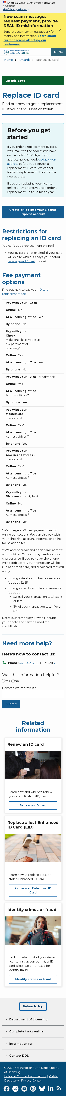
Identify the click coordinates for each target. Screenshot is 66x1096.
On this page (15, 80)
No (17, 681)
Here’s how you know (15, 9)
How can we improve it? (19, 688)
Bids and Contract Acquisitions (25, 1076)
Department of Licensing (26, 1019)
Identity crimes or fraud (33, 979)
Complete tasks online (24, 1031)
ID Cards (24, 59)
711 (56, 663)
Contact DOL (17, 1055)
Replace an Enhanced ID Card (33, 890)
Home (8, 59)
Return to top (33, 1006)
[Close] (60, 31)
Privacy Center (31, 1080)
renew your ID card (21, 261)
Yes (7, 681)
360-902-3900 (29, 663)
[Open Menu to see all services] (58, 52)
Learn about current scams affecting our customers (30, 40)
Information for (19, 1043)
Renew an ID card (33, 805)
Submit (11, 704)
